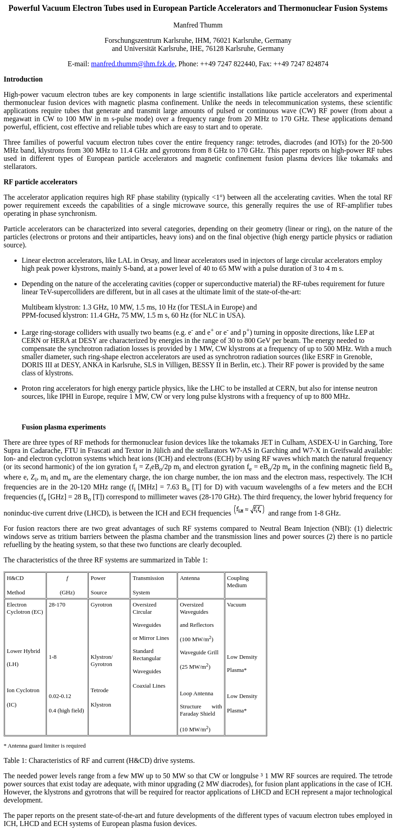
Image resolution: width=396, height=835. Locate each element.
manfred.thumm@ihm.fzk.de (133, 64)
